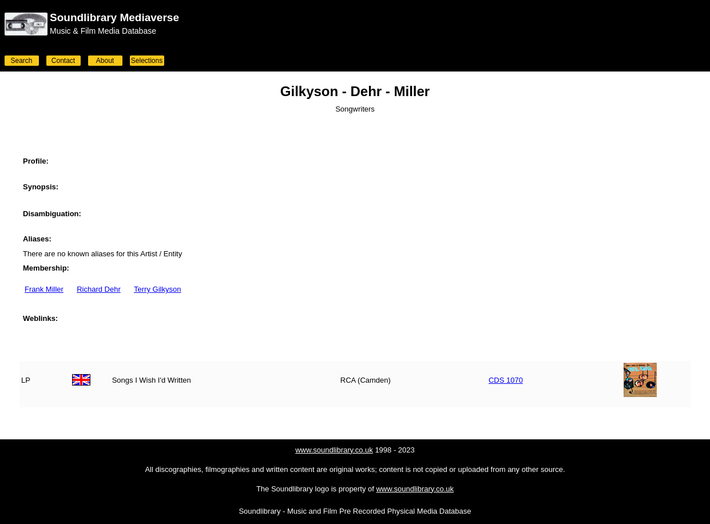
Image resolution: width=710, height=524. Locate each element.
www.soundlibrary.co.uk (334, 450)
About (105, 61)
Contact (63, 61)
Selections (146, 61)
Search (21, 61)
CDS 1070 (506, 380)
